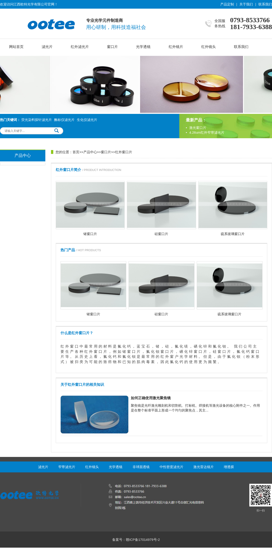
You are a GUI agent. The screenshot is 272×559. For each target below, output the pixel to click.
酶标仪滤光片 (64, 120)
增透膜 (229, 467)
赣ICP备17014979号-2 (143, 539)
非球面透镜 (141, 467)
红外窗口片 (123, 152)
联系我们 (265, 4)
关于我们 (246, 4)
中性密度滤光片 (171, 467)
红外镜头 (208, 47)
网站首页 (16, 47)
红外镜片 (176, 47)
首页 (76, 152)
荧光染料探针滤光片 (36, 120)
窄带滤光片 (66, 467)
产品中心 (90, 152)
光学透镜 (143, 47)
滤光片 (47, 47)
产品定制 (227, 4)
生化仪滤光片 (87, 120)
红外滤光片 (80, 47)
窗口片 (112, 47)
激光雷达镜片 (203, 467)
